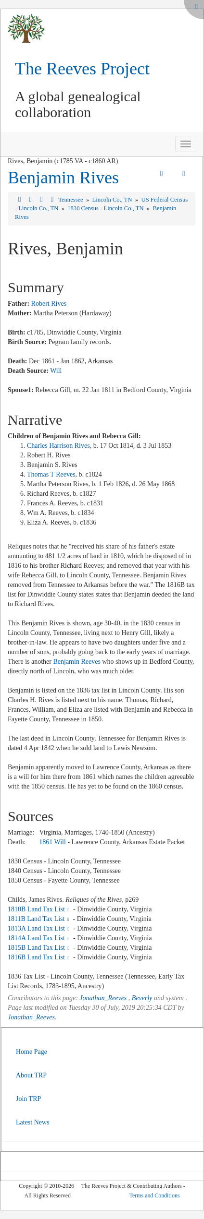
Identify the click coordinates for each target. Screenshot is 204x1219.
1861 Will (52, 842)
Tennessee (71, 199)
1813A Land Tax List (36, 928)
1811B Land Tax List (36, 918)
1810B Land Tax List (36, 909)
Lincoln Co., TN (113, 199)
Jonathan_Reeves (103, 998)
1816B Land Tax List (36, 957)
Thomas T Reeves (51, 474)
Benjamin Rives (63, 177)
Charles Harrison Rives (58, 445)
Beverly (142, 998)
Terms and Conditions (154, 1195)
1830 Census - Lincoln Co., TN (106, 208)
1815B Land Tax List (36, 947)
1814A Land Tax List (36, 938)
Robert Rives (49, 303)
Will (56, 370)
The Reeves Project (82, 68)
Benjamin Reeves (76, 661)
